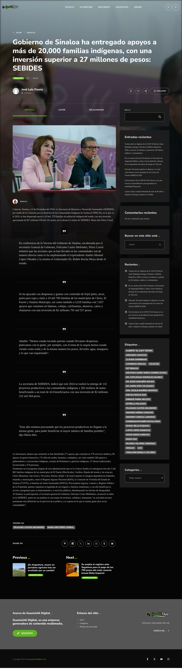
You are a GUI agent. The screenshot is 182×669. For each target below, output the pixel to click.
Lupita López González (138, 430)
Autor (61, 110)
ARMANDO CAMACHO (136, 355)
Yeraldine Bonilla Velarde (140, 452)
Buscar (127, 110)
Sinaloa (18, 78)
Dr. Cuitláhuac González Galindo (144, 377)
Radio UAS (131, 439)
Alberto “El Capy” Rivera (139, 350)
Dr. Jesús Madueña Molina (140, 381)
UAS (140, 448)
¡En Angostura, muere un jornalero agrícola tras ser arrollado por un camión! (42, 567)
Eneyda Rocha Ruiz (136, 395)
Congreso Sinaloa (136, 364)
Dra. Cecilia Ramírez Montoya (141, 390)
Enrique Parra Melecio (138, 399)
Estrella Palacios (136, 403)
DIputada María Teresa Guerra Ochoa (146, 372)
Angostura (35, 575)
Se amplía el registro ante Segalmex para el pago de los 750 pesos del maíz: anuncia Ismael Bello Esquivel (97, 569)
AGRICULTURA (89, 578)
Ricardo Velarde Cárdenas (140, 443)
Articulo (30, 110)
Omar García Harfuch (138, 434)
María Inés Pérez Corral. (61, 527)
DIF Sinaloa (132, 368)
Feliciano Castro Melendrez (29, 527)
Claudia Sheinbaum (136, 359)
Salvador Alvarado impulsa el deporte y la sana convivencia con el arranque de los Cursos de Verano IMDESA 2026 (143, 172)
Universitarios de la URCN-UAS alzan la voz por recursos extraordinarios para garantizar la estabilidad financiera (143, 183)
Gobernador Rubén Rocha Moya (143, 421)
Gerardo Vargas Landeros (140, 417)
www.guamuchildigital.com (35, 659)
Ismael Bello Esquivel (138, 426)
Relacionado (96, 110)
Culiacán (154, 364)
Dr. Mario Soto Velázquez (140, 386)
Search (131, 245)
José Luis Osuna (32, 89)
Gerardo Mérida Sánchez (139, 412)
